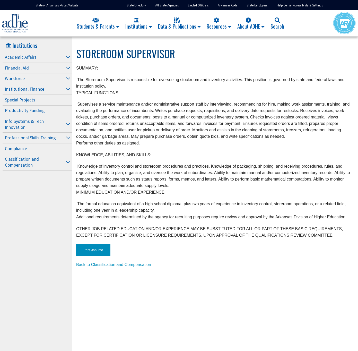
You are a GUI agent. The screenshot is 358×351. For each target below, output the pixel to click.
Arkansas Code (227, 5)
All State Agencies (167, 5)
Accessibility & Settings (308, 5)
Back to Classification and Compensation (113, 264)
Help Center (284, 5)
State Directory (136, 5)
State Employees (257, 5)
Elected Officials (198, 5)
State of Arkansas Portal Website (57, 5)
